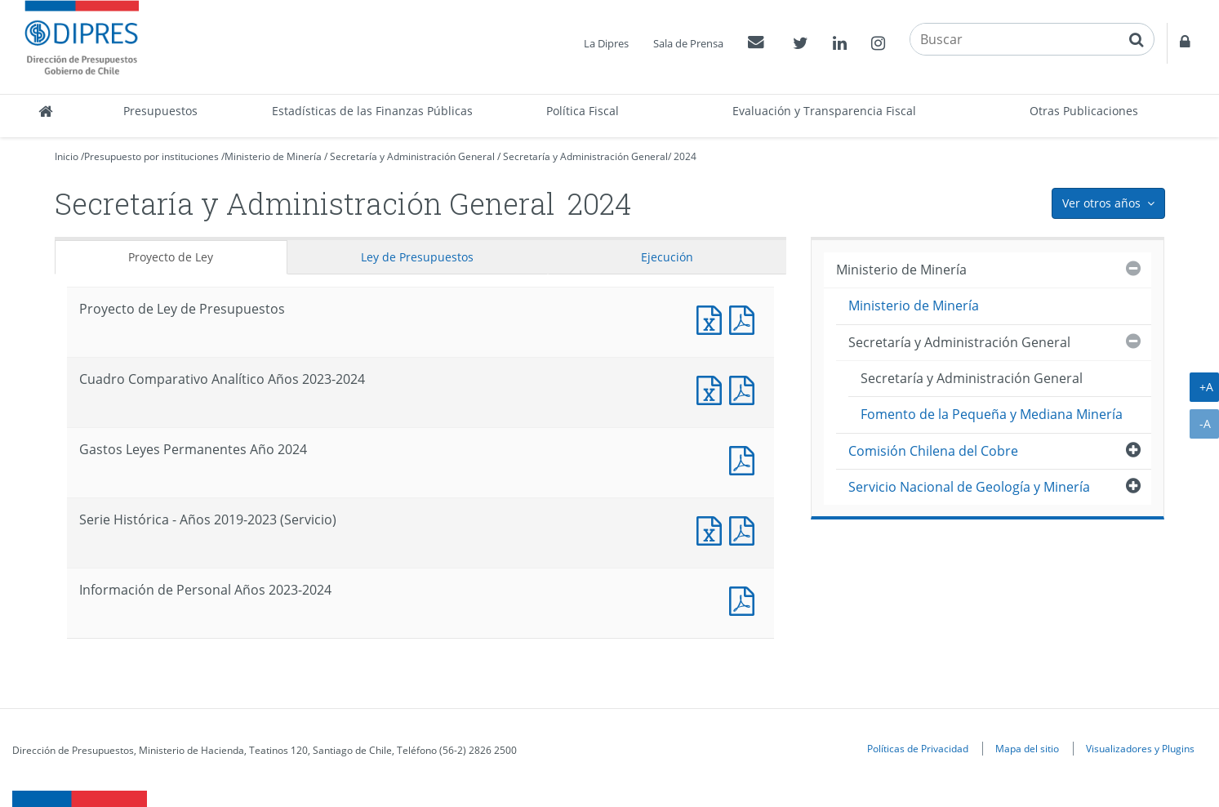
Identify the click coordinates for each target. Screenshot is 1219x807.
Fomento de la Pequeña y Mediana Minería (992, 414)
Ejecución (667, 257)
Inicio (66, 156)
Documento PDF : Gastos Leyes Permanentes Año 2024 (745, 458)
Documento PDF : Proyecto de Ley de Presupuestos (745, 318)
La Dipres (606, 43)
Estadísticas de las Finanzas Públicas (372, 110)
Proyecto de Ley (170, 257)
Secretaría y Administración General (412, 156)
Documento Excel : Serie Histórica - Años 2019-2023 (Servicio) (712, 529)
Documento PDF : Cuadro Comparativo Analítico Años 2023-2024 (745, 388)
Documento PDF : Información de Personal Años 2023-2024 (745, 599)
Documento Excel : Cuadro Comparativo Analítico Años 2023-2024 (712, 388)
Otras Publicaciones (1084, 110)
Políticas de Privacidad (917, 748)
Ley (417, 257)
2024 (685, 156)
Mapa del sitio (1027, 748)
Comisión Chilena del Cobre (933, 451)
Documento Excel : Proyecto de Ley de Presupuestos (712, 318)
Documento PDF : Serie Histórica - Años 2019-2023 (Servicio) (745, 529)
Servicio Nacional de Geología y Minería (969, 487)
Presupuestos (160, 110)
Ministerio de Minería (273, 156)
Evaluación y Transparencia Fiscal (824, 110)
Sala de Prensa (688, 43)
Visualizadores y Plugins (1140, 748)
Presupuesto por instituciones (151, 156)
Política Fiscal (582, 110)
